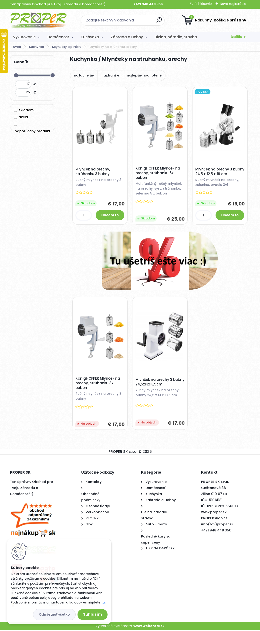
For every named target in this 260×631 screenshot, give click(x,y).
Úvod (17, 47)
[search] (159, 21)
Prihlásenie (203, 3)
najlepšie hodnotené (144, 75)
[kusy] (84, 215)
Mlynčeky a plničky (66, 47)
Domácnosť (58, 37)
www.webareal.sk (149, 626)
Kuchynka (90, 37)
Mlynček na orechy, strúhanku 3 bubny (93, 172)
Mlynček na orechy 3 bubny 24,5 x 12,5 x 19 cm (218, 172)
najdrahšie (110, 75)
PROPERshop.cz (214, 518)
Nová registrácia (233, 3)
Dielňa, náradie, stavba (176, 37)
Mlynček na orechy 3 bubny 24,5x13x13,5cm (155, 382)
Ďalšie (236, 36)
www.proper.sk (213, 512)
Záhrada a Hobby (127, 37)
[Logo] (38, 20)
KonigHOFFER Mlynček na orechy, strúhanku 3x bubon (98, 384)
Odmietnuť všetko (54, 614)
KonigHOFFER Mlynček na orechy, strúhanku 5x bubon (157, 173)
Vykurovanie (24, 37)
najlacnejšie (84, 75)
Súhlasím (92, 614)
